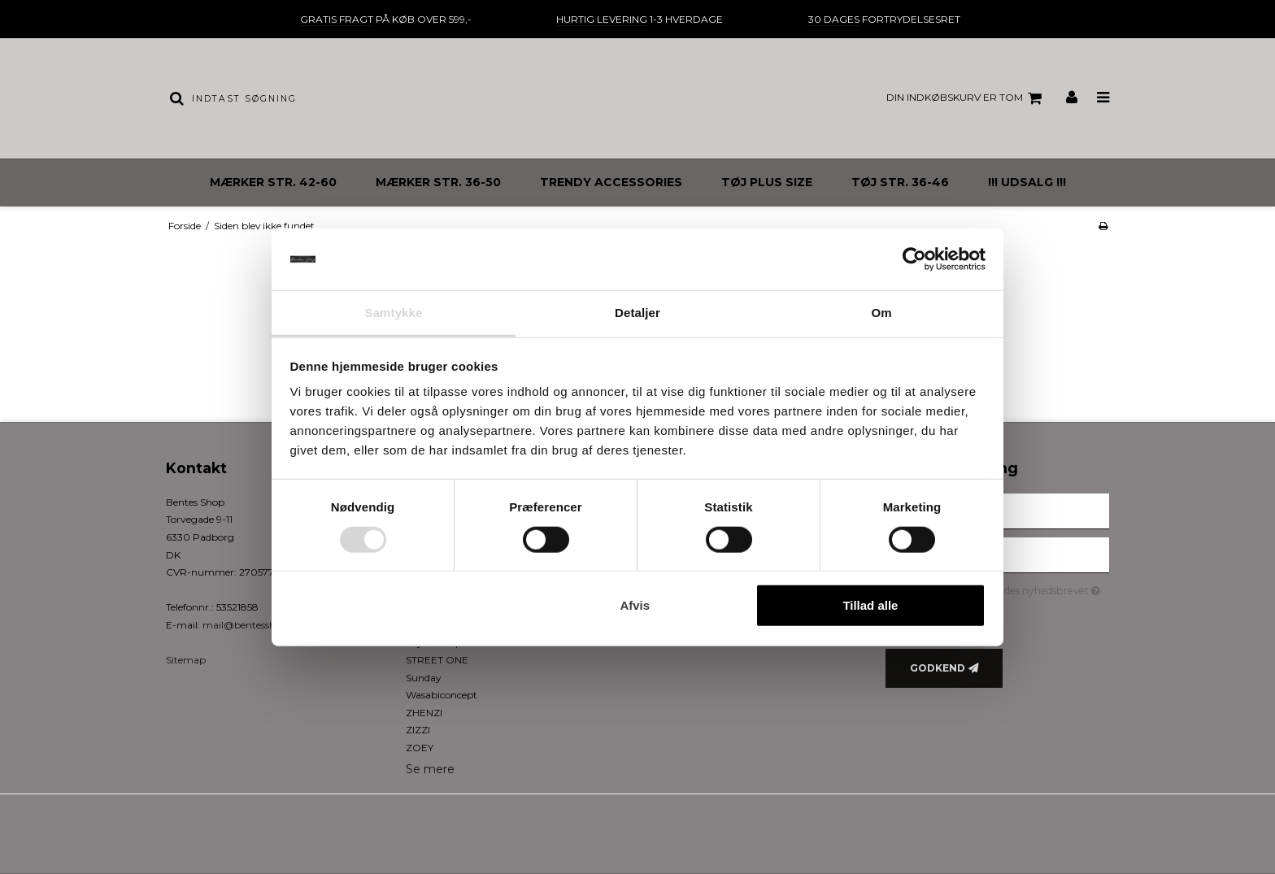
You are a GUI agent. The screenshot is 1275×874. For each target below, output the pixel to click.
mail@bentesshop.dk (252, 625)
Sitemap (186, 660)
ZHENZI (424, 713)
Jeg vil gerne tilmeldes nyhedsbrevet (1011, 588)
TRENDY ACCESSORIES (611, 182)
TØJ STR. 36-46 (900, 182)
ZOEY (419, 747)
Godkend (937, 668)
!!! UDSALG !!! (1027, 182)
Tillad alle (870, 605)
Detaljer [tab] (637, 313)
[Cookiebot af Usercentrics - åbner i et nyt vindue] (914, 259)
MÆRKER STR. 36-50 (438, 182)
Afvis (635, 605)
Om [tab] (881, 313)
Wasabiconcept (441, 695)
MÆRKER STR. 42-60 (273, 182)
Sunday (424, 678)
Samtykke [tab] (394, 313)
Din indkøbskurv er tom (966, 98)
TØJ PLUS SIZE (766, 182)
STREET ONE (437, 660)
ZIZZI (418, 730)
